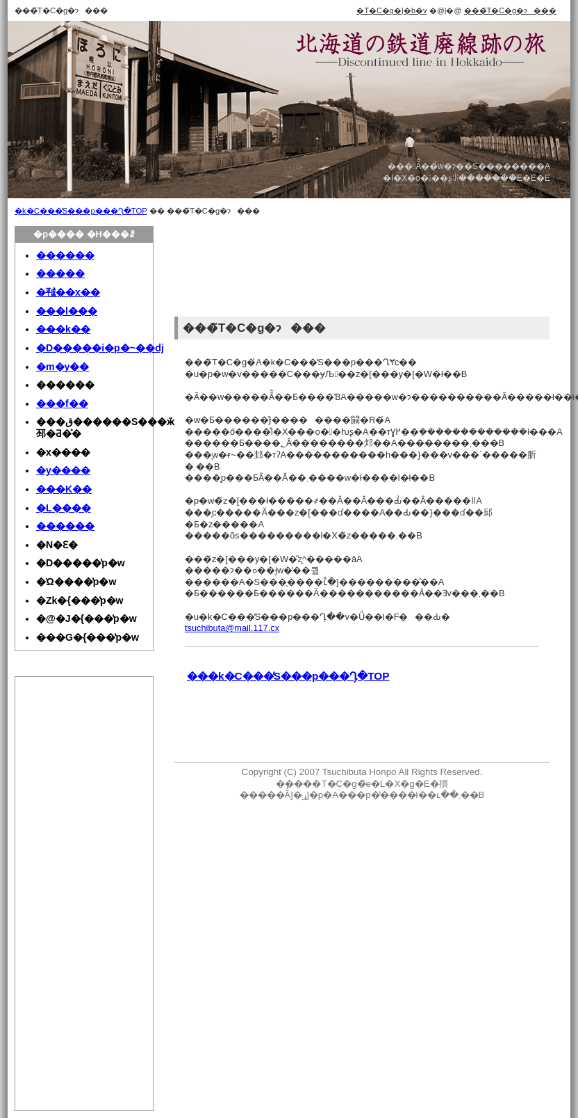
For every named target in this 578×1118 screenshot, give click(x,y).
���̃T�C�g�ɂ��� (510, 10)
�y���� (63, 470)
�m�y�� (62, 366)
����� (60, 273)
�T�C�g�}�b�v (391, 10)
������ (65, 255)
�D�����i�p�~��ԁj (100, 347)
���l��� (66, 311)
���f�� (62, 403)
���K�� (64, 489)
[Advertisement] (221, 269)
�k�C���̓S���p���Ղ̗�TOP (81, 211)
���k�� (63, 329)
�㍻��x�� (68, 292)
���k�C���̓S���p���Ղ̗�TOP (288, 676)
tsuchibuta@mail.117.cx (232, 628)
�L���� (63, 507)
